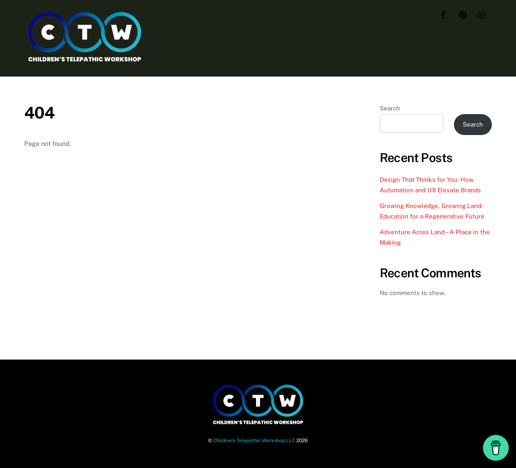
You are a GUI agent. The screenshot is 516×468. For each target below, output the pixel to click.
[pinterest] (463, 14)
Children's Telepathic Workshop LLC (254, 440)
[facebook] (443, 14)
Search (390, 108)
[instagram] (482, 14)
